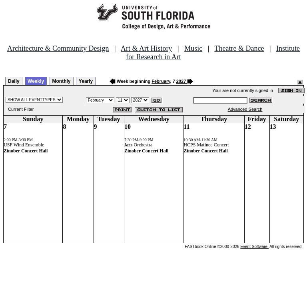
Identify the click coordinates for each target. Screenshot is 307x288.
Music (193, 48)
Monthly (61, 81)
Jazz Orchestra (138, 145)
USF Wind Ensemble (24, 145)
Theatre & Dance (239, 48)
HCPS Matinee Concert (206, 145)
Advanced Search (245, 109)
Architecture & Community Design (58, 48)
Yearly (86, 81)
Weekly (36, 81)
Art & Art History (146, 48)
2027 (181, 81)
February (161, 81)
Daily (14, 81)
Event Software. (254, 246)
